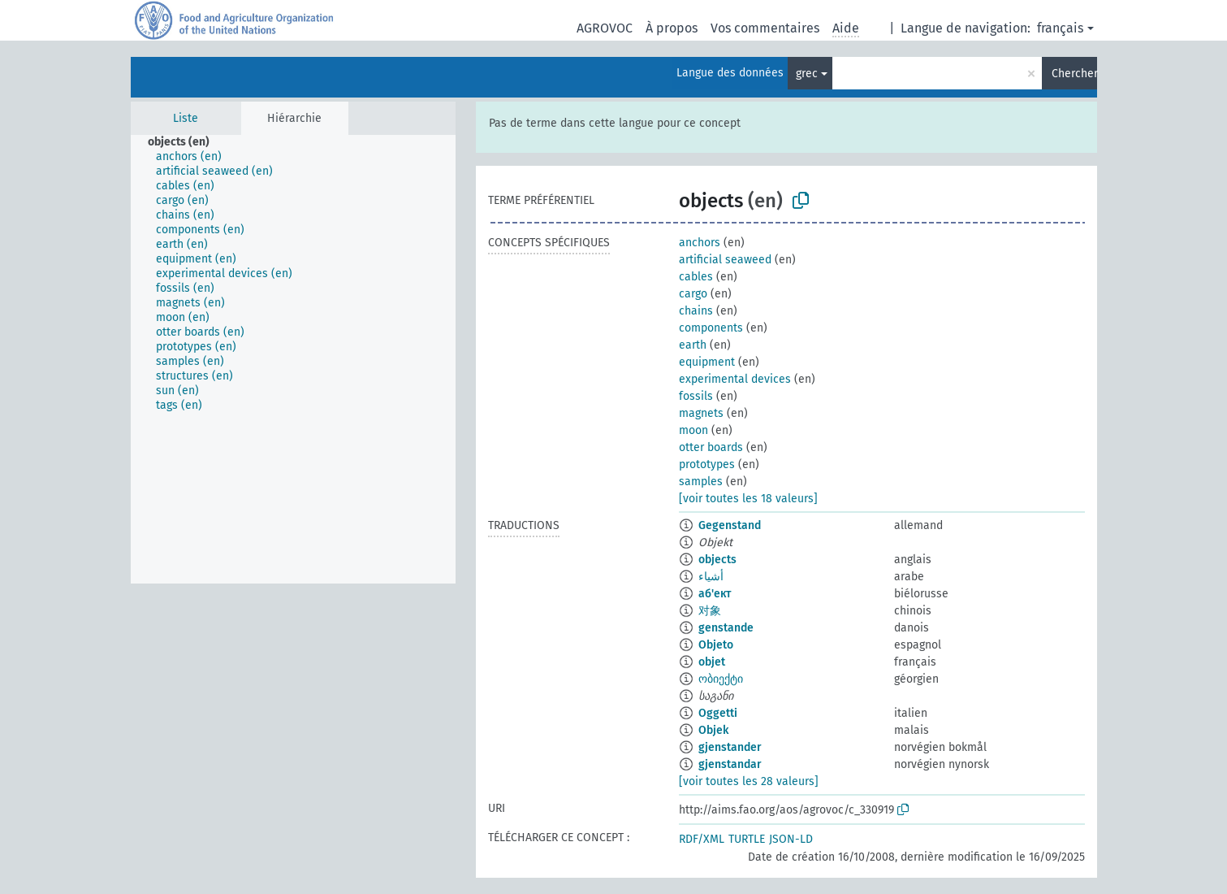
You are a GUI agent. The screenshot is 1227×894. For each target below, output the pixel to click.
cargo (693, 294)
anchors (699, 243)
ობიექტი (720, 679)
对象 (709, 611)
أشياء (711, 577)
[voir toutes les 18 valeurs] (748, 499)
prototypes (707, 464)
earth (692, 345)
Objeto (715, 645)
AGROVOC (605, 28)
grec (807, 73)
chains (696, 311)
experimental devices (735, 379)
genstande (726, 628)
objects (717, 559)
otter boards (711, 447)
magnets (701, 413)
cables (696, 277)
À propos (672, 28)
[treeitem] (185, 142)
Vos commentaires (765, 28)
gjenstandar (730, 764)
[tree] (293, 359)
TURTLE (746, 839)
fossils (696, 396)
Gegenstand (729, 525)
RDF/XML (701, 839)
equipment (707, 362)
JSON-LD (791, 839)
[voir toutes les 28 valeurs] (749, 781)
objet (711, 662)
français (1060, 28)
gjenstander (730, 747)
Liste (185, 118)
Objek (713, 730)
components (711, 328)
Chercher (1074, 73)
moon (693, 430)
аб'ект (714, 594)
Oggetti (717, 713)
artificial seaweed (725, 260)
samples (701, 481)
